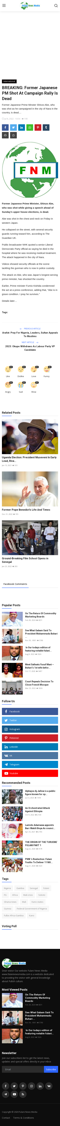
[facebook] (5, 1086)
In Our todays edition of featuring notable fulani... (38, 649)
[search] (56, 5)
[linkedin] (40, 1086)
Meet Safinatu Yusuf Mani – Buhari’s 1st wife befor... (39, 666)
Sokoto (41, 894)
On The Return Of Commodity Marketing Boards (40, 615)
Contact (6, 1117)
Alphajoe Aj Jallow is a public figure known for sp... (40, 793)
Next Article (30, 342)
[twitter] (14, 1086)
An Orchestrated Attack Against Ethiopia (37, 810)
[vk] (48, 1086)
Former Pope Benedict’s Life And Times (26, 509)
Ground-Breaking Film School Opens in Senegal (25, 560)
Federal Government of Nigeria (32, 908)
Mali (24, 901)
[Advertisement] (30, 48)
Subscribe (51, 1069)
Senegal (34, 888)
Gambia (20, 888)
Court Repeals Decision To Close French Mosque (39, 683)
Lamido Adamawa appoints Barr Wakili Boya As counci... (40, 827)
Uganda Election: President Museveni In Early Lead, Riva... (29, 459)
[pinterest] (23, 1086)
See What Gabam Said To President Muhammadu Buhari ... (41, 633)
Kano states (37, 901)
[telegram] (5, 1094)
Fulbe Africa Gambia (14, 915)
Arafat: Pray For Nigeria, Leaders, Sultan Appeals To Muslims (30, 334)
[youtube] (14, 1094)
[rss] (23, 1094)
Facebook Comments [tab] (15, 583)
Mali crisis (28, 894)
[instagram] (31, 1086)
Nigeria (7, 888)
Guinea (7, 908)
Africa (15, 894)
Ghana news (10, 901)
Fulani (46, 888)
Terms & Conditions (23, 1117)
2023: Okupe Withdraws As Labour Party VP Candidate (30, 348)
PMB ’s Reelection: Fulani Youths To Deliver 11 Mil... (39, 861)
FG (5, 894)
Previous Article (30, 328)
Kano (31, 915)
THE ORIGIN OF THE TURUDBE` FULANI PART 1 (41, 844)
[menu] (4, 5)
